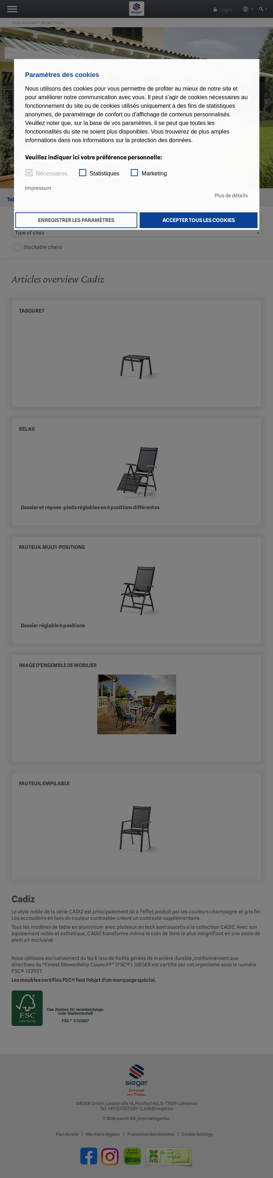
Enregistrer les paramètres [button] (76, 220)
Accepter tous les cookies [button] (199, 220)
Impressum (38, 188)
